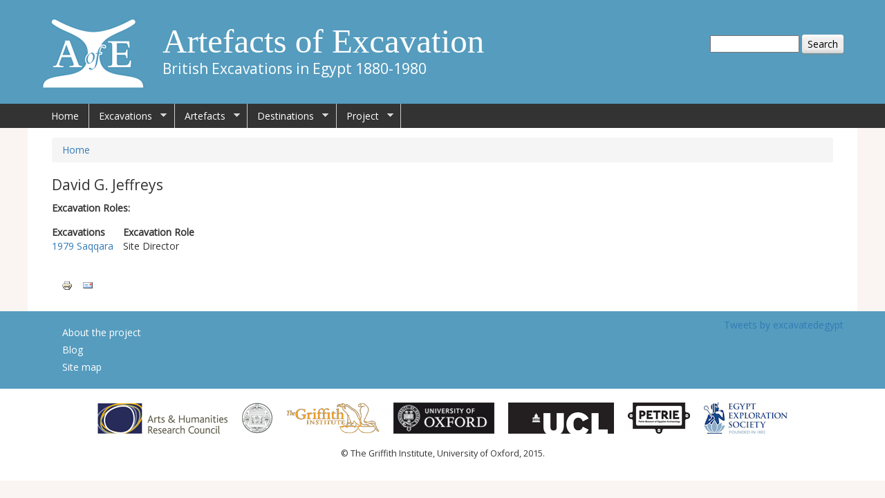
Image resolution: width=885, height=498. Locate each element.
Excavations (128, 116)
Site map (82, 367)
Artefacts (207, 116)
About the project (101, 332)
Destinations (288, 116)
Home (65, 115)
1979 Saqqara (82, 245)
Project (365, 116)
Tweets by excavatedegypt (784, 324)
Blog (72, 349)
